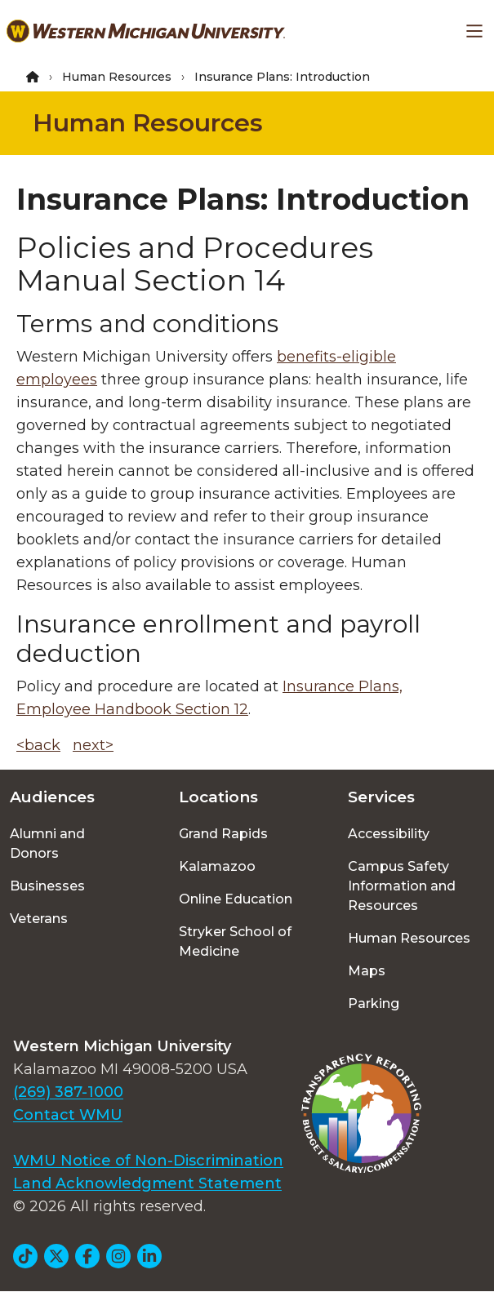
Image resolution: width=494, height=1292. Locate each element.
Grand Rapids (223, 833)
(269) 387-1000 (68, 1092)
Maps (366, 971)
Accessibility (388, 833)
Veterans (39, 918)
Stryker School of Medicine (235, 941)
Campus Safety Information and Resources (402, 886)
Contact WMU (67, 1115)
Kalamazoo (217, 866)
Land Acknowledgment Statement (147, 1183)
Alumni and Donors (47, 843)
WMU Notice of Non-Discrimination (148, 1161)
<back (38, 745)
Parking (373, 1003)
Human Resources (116, 76)
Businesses (47, 886)
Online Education (235, 899)
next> (93, 745)
